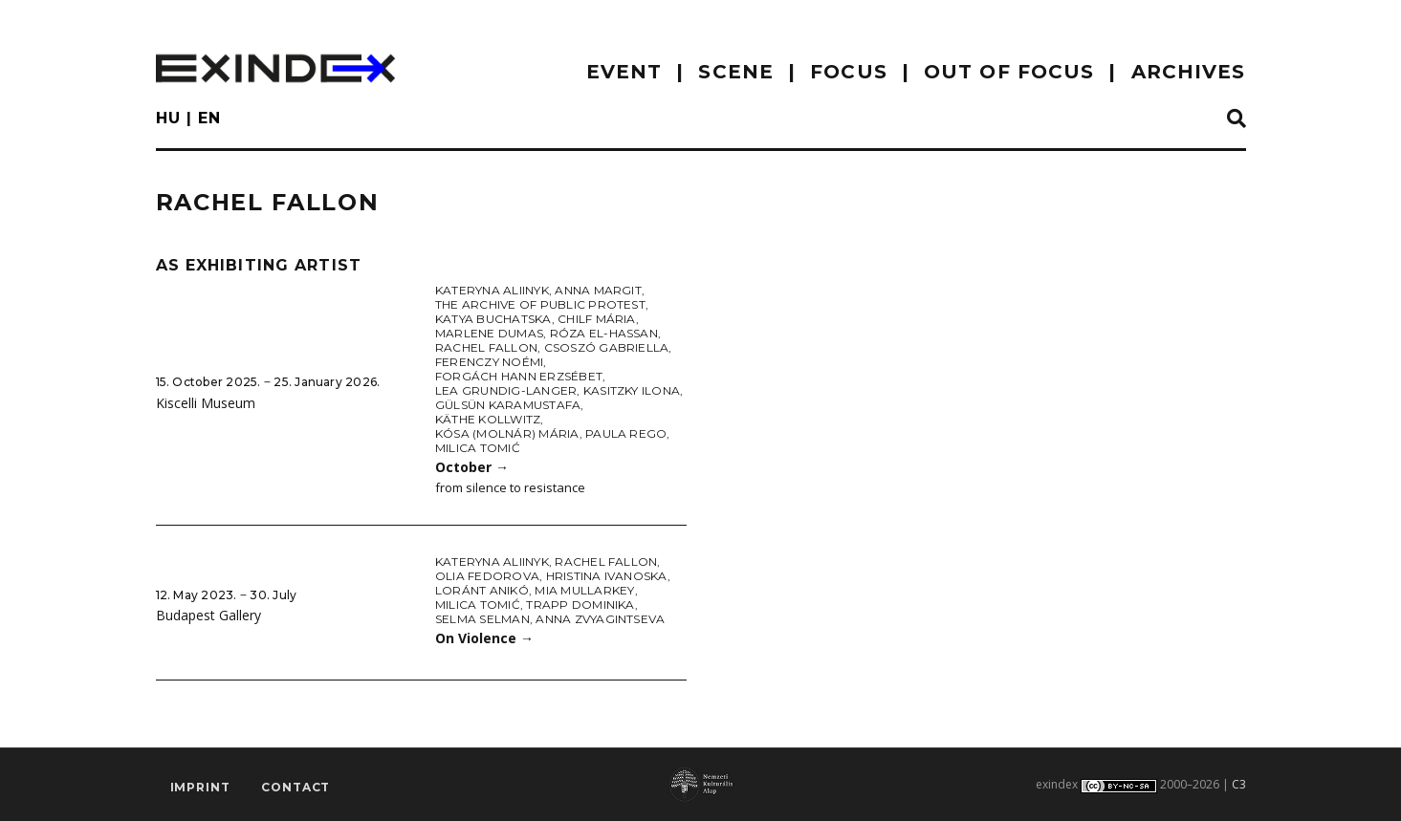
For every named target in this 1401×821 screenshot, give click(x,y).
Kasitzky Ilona (631, 390)
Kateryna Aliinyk (492, 290)
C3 (1239, 784)
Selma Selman (482, 619)
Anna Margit (598, 290)
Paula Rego (626, 433)
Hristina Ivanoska (607, 576)
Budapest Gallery (208, 615)
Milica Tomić (477, 448)
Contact (295, 788)
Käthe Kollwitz (487, 419)
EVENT (624, 71)
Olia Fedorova (487, 576)
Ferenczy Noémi (489, 362)
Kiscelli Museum (205, 403)
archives (1188, 71)
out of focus (1009, 71)
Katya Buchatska (493, 319)
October (472, 467)
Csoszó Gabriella (606, 347)
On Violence (484, 638)
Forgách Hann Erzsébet (518, 376)
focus (848, 71)
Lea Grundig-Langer (506, 390)
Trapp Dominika (580, 604)
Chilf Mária (597, 319)
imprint (200, 788)
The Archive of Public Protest (540, 304)
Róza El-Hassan (604, 333)
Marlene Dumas (489, 333)
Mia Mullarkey (584, 590)
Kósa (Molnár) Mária (507, 433)
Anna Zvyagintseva (600, 619)
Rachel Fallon (486, 347)
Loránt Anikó (482, 590)
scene (736, 71)
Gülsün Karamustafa (507, 405)
